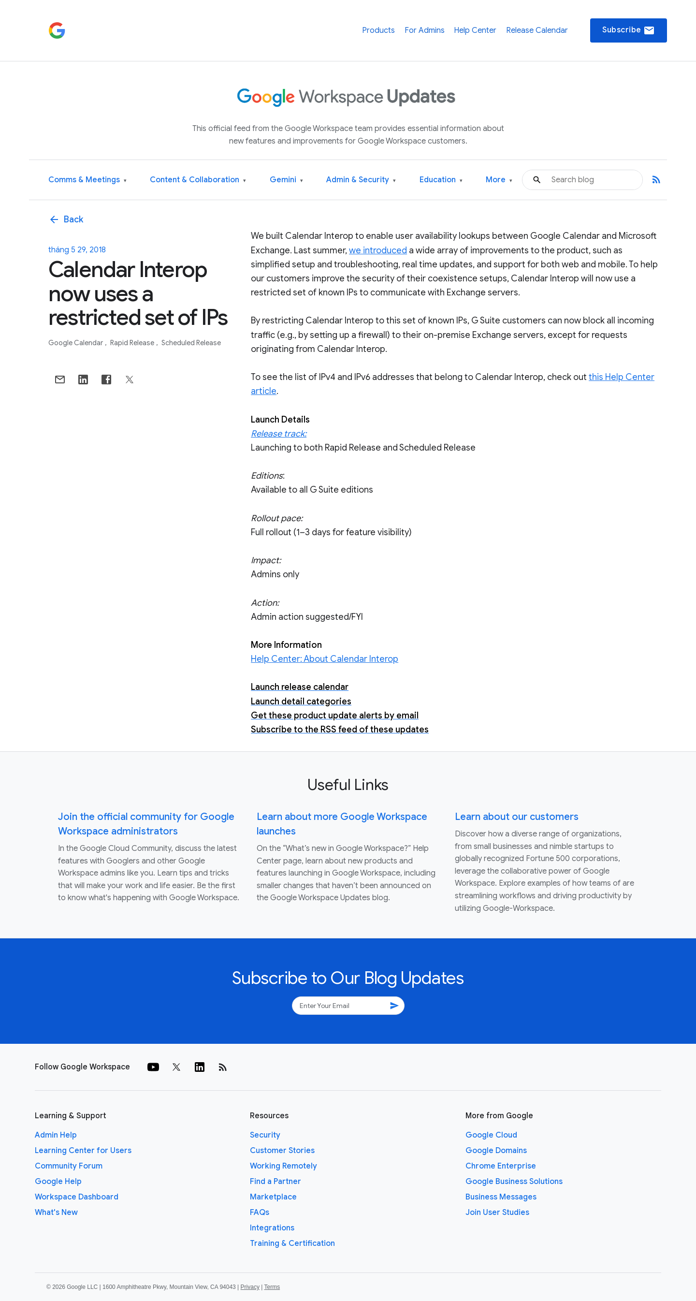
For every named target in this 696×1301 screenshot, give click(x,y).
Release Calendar (537, 30)
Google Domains (496, 1150)
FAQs (259, 1212)
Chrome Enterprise (500, 1166)
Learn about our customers (517, 817)
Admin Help (56, 1135)
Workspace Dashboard (76, 1197)
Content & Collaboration (198, 180)
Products (378, 30)
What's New (56, 1212)
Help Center (475, 30)
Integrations (272, 1228)
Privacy (250, 1287)
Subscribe (628, 30)
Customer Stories (282, 1150)
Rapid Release (133, 342)
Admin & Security (361, 180)
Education (441, 180)
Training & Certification (292, 1243)
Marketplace (273, 1197)
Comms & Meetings (87, 180)
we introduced (378, 250)
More (499, 180)
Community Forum (68, 1166)
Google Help (58, 1181)
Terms (272, 1287)
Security (265, 1135)
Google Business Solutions (514, 1181)
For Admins (425, 30)
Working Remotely (283, 1166)
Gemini (286, 180)
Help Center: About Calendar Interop (324, 659)
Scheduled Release (191, 342)
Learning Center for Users (83, 1150)
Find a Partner (275, 1181)
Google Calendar (76, 342)
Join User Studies (497, 1212)
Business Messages (500, 1197)
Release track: (278, 433)
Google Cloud (491, 1135)
